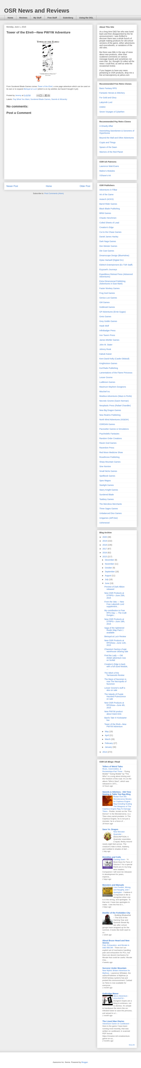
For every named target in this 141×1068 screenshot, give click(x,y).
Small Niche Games (108, 471)
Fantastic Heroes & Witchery (112, 93)
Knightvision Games (108, 363)
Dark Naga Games (107, 241)
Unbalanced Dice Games (110, 513)
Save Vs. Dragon (110, 829)
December (110, 560)
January (109, 747)
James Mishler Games (109, 340)
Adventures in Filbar (108, 190)
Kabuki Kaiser (105, 354)
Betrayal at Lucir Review (115, 636)
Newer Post (12, 186)
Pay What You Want (21, 99)
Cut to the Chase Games (110, 232)
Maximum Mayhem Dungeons (112, 387)
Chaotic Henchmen (107, 218)
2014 (105, 752)
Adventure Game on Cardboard (115, 1024)
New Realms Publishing (110, 415)
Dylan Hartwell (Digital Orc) (111, 260)
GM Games (104, 302)
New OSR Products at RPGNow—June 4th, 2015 (114, 705)
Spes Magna (105, 480)
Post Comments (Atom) (54, 193)
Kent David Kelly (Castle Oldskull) (114, 359)
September (110, 571)
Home (10, 18)
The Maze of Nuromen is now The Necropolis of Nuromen (115, 681)
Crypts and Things (107, 142)
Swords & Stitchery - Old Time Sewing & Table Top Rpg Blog (116, 793)
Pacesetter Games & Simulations (114, 429)
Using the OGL (86, 18)
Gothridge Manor (110, 993)
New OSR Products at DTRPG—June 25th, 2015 (114, 595)
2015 (105, 556)
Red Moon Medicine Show (111, 452)
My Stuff (37, 18)
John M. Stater (105, 345)
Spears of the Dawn (108, 147)
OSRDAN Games (107, 424)
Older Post (85, 186)
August (108, 575)
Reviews (23, 18)
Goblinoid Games (107, 307)
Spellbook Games (107, 476)
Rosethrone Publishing (109, 457)
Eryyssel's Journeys (108, 269)
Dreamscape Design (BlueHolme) (114, 255)
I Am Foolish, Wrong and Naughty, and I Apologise (121, 889)
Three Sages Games (108, 508)
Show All (132, 1045)
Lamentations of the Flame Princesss (115, 373)
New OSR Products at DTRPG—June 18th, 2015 (114, 621)
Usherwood (104, 523)
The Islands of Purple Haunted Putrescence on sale (115, 696)
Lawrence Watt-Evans (109, 166)
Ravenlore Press (106, 448)
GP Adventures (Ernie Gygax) (112, 312)
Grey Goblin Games (108, 321)
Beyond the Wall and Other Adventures (116, 138)
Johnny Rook (105, 349)
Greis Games (105, 316)
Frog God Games (107, 293)
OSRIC (102, 107)
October (109, 568)
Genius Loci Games (108, 298)
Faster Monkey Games (109, 288)
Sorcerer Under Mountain (114, 968)
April (107, 735)
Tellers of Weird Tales (112, 766)
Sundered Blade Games (40, 99)
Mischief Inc (104, 391)
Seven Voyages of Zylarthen (111, 112)
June (107, 583)
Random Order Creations (110, 438)
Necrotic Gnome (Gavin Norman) (114, 401)
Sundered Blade (106, 494)
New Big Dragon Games (110, 410)
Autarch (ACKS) (106, 199)
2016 (105, 552)
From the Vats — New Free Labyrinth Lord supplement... (114, 604)
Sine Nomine (105, 466)
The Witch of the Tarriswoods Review (114, 674)
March (108, 739)
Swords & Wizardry (59, 99)
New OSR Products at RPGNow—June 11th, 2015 (115, 642)
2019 (105, 541)
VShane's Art (105, 175)
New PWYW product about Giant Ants (113, 712)
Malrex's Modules (107, 171)
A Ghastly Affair (106, 126)
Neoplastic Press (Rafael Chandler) (115, 405)
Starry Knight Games (108, 490)
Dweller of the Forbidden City (116, 913)
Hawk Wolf (104, 326)
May (107, 731)
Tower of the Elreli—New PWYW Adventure (115, 725)
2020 (105, 537)
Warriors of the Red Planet (111, 152)
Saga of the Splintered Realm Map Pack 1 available (114, 630)
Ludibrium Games (107, 382)
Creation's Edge (106, 227)
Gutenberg (68, 18)
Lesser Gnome (106, 377)
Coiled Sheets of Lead (109, 222)
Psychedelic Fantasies (109, 434)
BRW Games (105, 213)
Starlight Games (106, 485)
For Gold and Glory (107, 97)
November (110, 564)
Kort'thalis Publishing (108, 368)
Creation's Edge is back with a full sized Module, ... (116, 666)
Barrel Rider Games (108, 204)
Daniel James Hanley (108, 236)
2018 (105, 545)
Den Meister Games (108, 246)
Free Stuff (52, 18)
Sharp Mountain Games (110, 462)
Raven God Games (108, 443)
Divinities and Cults (111, 857)
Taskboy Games (106, 499)
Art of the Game (106, 194)
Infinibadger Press (107, 330)
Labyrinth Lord (105, 102)
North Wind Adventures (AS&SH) (114, 419)
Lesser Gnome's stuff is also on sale (114, 689)
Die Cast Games (106, 251)
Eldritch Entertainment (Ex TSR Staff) (115, 265)
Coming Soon (119, 859)
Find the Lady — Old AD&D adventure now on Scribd (115, 657)
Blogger (84, 1062)
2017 (105, 549)
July (107, 579)
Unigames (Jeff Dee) (108, 518)
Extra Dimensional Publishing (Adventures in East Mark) (112, 282)
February (109, 743)
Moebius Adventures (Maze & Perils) (115, 396)
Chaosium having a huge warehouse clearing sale (116, 650)
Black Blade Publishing (109, 208)
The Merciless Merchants (110, 504)
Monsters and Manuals (113, 885)
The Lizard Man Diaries (113, 1021)
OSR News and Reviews (36, 10)
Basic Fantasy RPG (108, 88)
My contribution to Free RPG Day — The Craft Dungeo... (115, 612)
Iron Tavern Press (107, 335)
